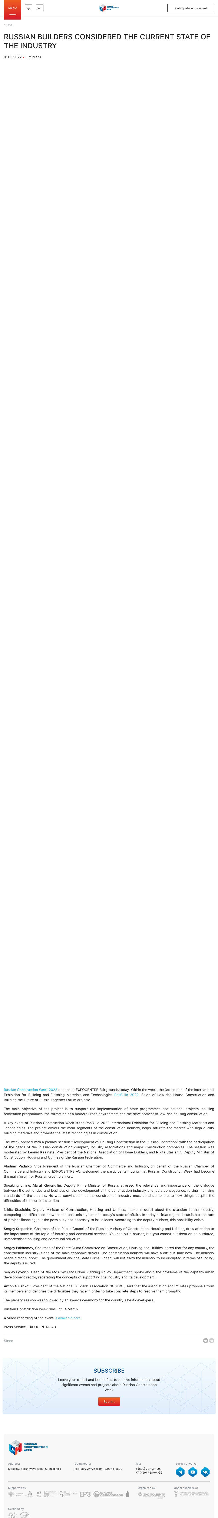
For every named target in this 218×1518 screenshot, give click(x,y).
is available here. (67, 1318)
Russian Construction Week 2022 (30, 1090)
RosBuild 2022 (126, 1095)
